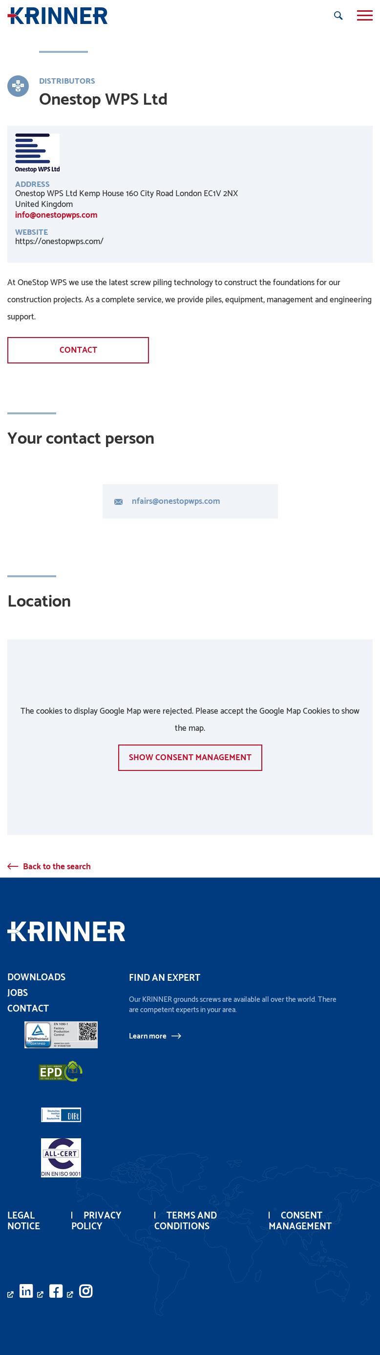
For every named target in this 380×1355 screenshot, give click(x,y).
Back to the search (57, 867)
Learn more (148, 1036)
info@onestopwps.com (56, 215)
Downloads (36, 977)
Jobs (17, 993)
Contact (78, 350)
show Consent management (190, 758)
